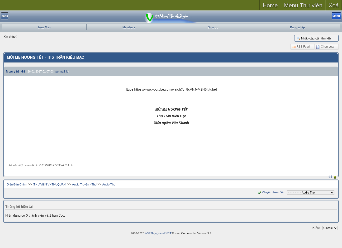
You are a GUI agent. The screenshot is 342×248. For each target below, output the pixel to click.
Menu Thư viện (303, 5)
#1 (330, 177)
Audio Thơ (108, 184)
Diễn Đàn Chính (17, 184)
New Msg (44, 27)
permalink (61, 71)
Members (129, 27)
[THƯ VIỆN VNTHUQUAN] (49, 184)
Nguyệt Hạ (15, 71)
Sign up (213, 27)
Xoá (333, 5)
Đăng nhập (297, 27)
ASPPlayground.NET (158, 233)
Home (270, 5)
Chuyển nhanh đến (270, 192)
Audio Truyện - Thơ (84, 184)
